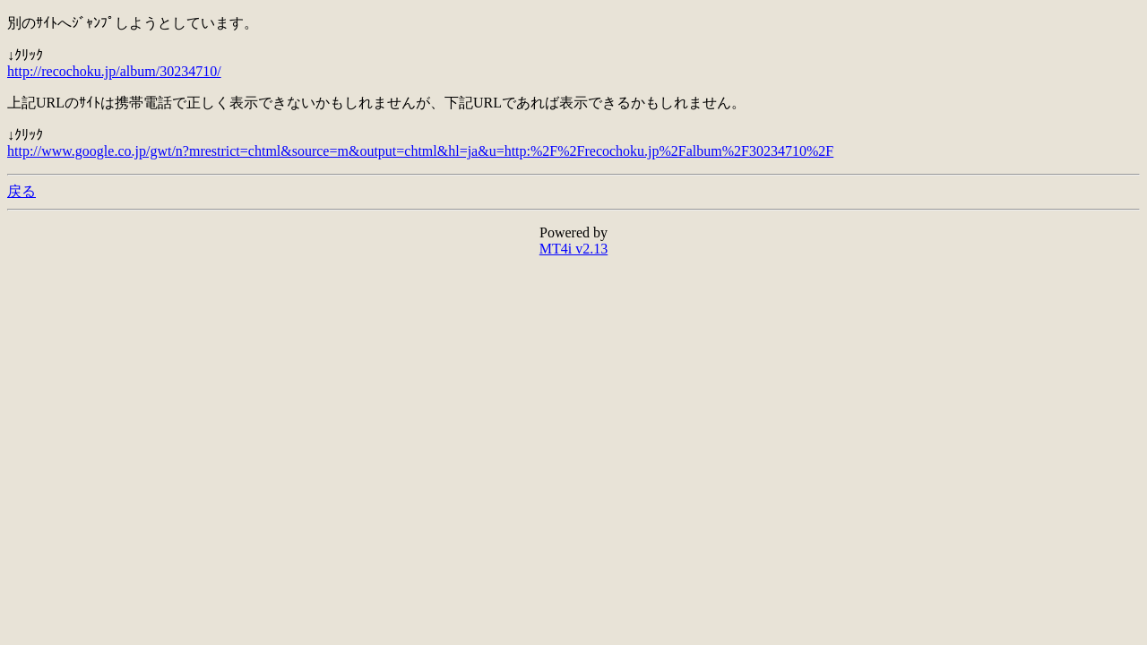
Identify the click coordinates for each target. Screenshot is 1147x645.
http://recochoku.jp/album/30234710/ (114, 71)
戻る (21, 191)
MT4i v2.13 (573, 248)
